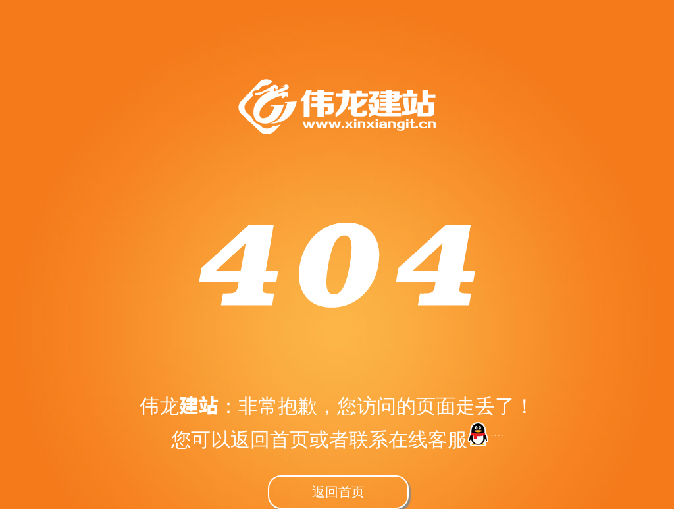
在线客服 (445, 439)
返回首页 (338, 491)
